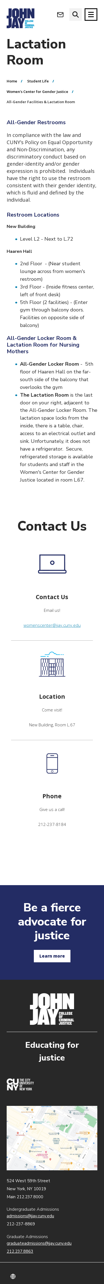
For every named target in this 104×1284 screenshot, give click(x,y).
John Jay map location (52, 1138)
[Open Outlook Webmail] (60, 14)
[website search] (75, 14)
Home (12, 81)
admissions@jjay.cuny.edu (30, 1216)
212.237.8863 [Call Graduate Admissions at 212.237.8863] (20, 1251)
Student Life (38, 81)
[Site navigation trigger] (91, 14)
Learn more (52, 956)
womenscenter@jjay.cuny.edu (52, 625)
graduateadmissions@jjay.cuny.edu (39, 1243)
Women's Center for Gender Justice (37, 91)
